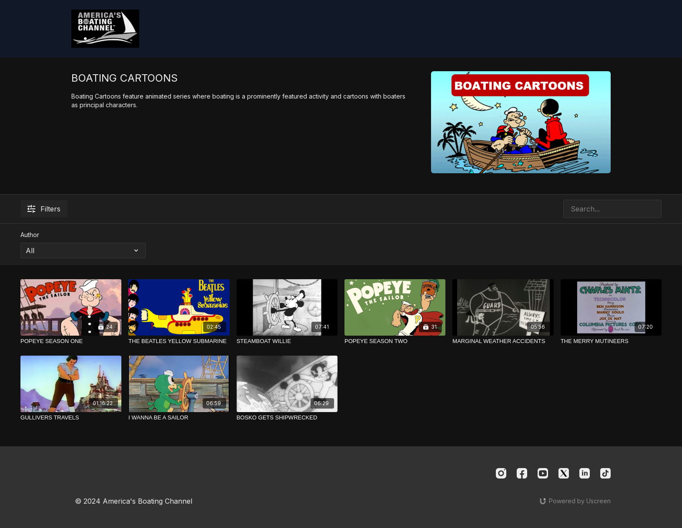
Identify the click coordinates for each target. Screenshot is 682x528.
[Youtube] (543, 473)
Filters (43, 209)
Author (29, 234)
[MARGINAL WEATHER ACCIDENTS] (502, 341)
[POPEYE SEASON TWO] (394, 341)
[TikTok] (605, 473)
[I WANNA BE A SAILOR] (178, 417)
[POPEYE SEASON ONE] (70, 341)
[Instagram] (501, 473)
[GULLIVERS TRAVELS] (70, 417)
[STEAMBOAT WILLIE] (287, 341)
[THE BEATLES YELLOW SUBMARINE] (178, 341)
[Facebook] (522, 473)
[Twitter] (563, 473)
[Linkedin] (584, 473)
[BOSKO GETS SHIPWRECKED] (287, 417)
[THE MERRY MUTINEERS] (611, 341)
